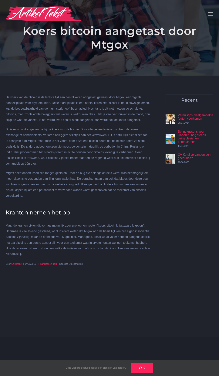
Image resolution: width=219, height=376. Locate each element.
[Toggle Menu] (210, 14)
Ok (142, 368)
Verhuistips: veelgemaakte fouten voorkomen (195, 117)
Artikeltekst (16, 264)
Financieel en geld (48, 264)
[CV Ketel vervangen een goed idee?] (170, 156)
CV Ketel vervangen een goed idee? (194, 156)
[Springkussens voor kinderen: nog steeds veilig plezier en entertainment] (170, 136)
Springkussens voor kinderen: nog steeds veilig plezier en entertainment (192, 136)
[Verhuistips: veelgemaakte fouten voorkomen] (170, 117)
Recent (189, 100)
